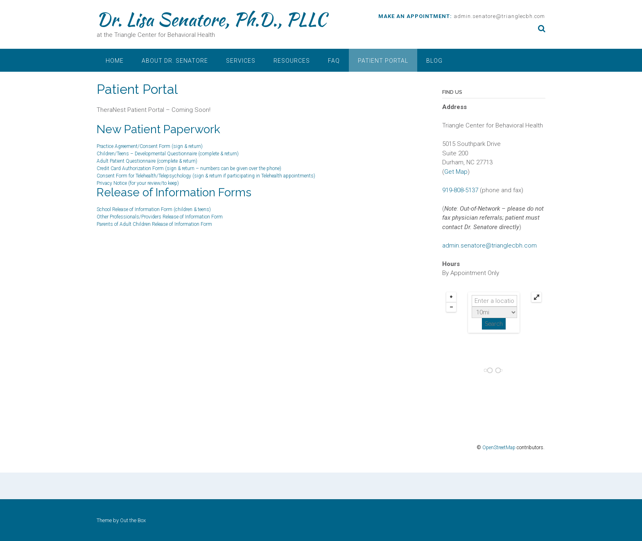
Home (115, 60)
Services (240, 60)
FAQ (334, 60)
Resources (292, 60)
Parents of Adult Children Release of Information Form (154, 224)
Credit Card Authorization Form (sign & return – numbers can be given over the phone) (189, 168)
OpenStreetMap (498, 447)
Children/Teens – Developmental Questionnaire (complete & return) (168, 154)
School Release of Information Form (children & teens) (154, 209)
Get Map (456, 171)
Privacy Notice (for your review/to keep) (138, 183)
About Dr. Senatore (175, 60)
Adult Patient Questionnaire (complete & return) (147, 161)
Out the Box (133, 520)
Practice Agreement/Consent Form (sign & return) (150, 146)
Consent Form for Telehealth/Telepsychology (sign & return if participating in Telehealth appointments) (206, 176)
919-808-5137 (460, 190)
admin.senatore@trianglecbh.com (499, 16)
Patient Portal (383, 60)
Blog (434, 60)
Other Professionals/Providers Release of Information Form (160, 217)
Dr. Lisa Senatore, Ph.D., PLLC (211, 19)
